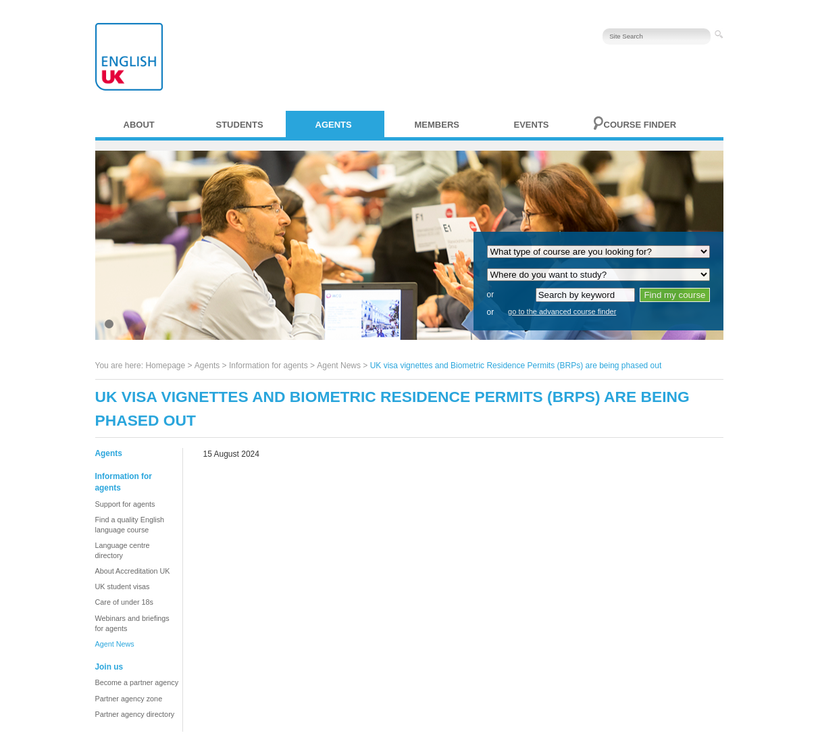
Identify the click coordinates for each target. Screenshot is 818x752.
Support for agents (125, 504)
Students (239, 125)
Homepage (165, 365)
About (139, 125)
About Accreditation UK (132, 571)
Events (531, 125)
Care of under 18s (124, 602)
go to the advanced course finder (562, 311)
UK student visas (122, 586)
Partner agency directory (135, 714)
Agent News (339, 365)
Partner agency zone (129, 699)
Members (437, 125)
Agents (333, 125)
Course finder (640, 125)
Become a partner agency (137, 682)
